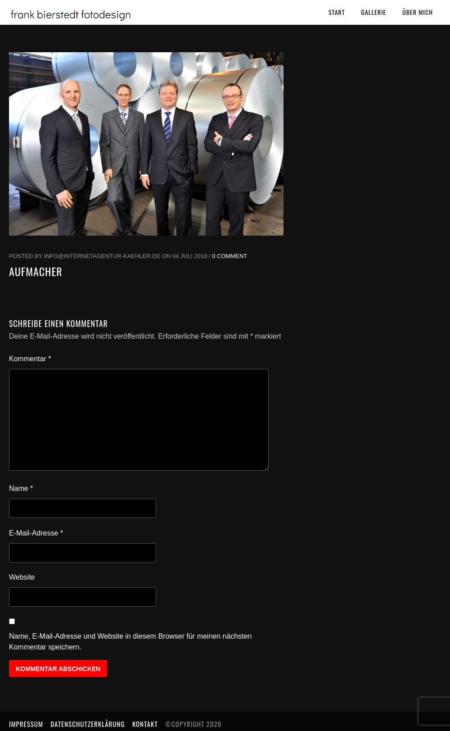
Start (336, 12)
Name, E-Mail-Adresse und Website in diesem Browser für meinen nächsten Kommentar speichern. (130, 641)
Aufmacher (36, 271)
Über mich (417, 12)
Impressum (26, 724)
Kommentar (30, 359)
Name (21, 488)
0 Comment (229, 256)
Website (22, 577)
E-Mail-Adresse (36, 533)
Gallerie (373, 12)
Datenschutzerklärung (87, 724)
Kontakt (145, 724)
